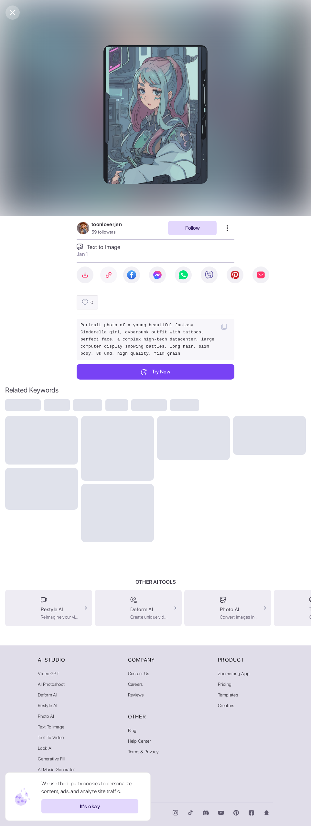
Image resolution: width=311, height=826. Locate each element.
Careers (135, 684)
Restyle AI (47, 705)
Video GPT (48, 673)
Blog (132, 730)
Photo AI (46, 716)
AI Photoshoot (51, 684)
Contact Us (138, 673)
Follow (192, 228)
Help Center (139, 741)
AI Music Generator (56, 769)
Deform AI (47, 694)
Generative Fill (52, 758)
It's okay (89, 806)
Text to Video (51, 737)
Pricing (224, 684)
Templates (228, 694)
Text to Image (51, 726)
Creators (226, 705)
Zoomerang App (234, 673)
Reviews (136, 694)
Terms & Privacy (143, 751)
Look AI (45, 748)
